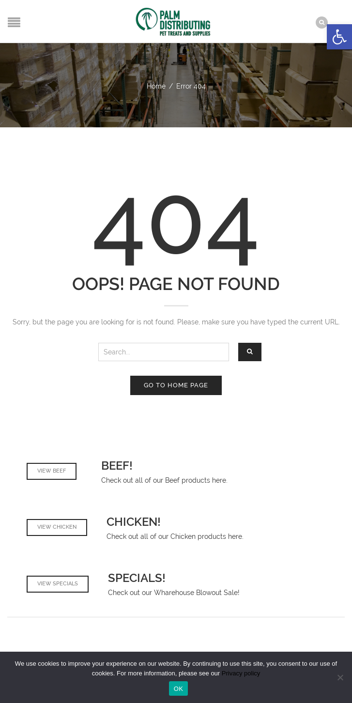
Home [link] (156, 86)
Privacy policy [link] (241, 673)
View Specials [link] (57, 584)
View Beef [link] (51, 471)
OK (178, 688)
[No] (340, 677)
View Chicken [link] (57, 527)
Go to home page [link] (176, 385)
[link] (339, 36)
